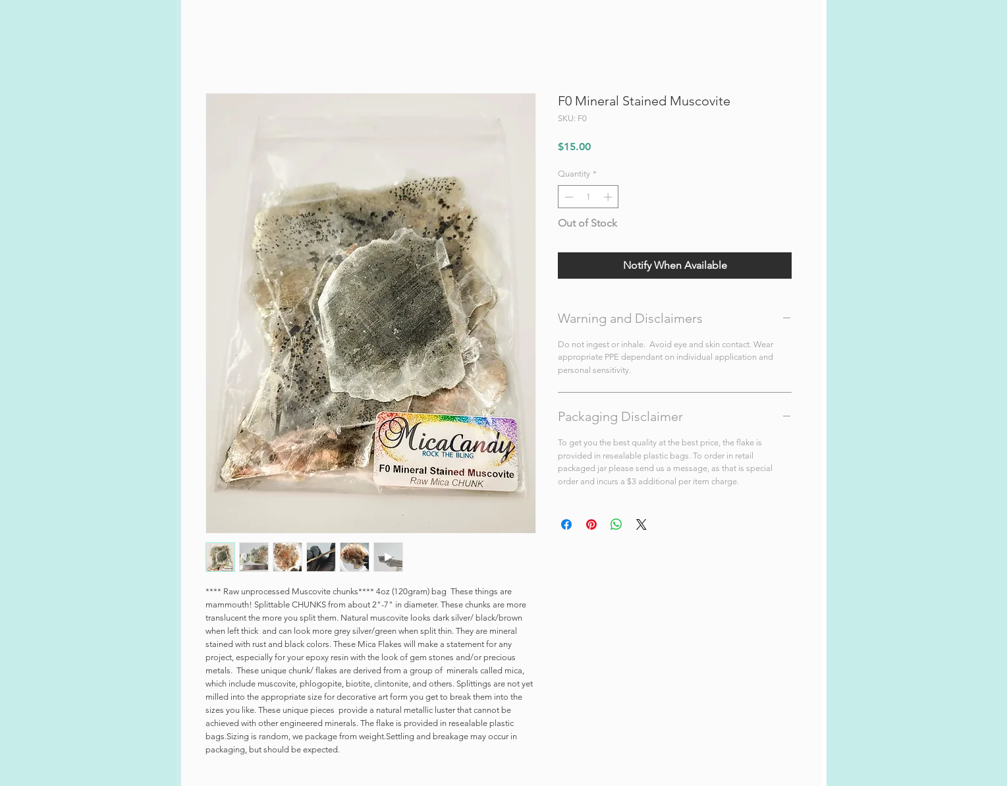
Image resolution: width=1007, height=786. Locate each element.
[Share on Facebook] (566, 524)
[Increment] (609, 197)
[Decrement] (568, 197)
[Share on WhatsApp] (616, 524)
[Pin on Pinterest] (591, 524)
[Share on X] (641, 524)
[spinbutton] (588, 197)
